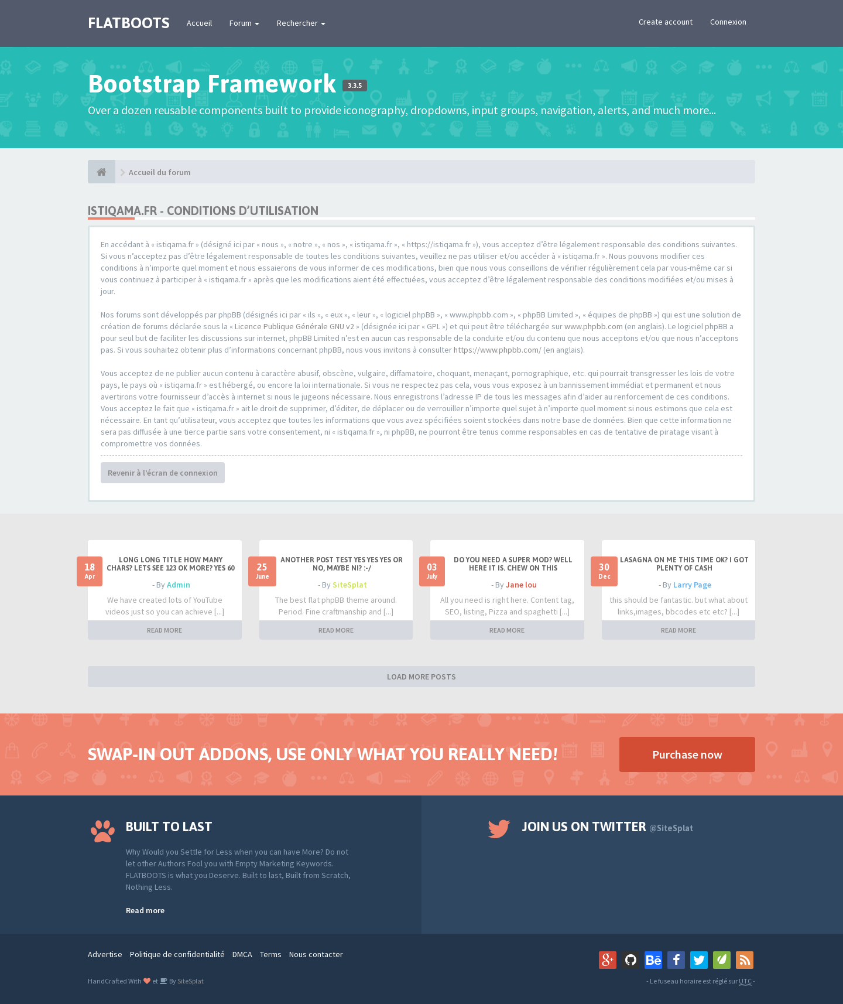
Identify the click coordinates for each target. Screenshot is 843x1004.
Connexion (728, 21)
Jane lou (521, 584)
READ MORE (164, 630)
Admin (178, 584)
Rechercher (301, 23)
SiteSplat (350, 584)
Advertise (105, 954)
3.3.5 (355, 85)
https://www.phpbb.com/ (498, 349)
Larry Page (692, 584)
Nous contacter (316, 954)
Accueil (199, 23)
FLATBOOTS (128, 23)
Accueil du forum (160, 172)
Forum (244, 23)
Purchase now (687, 754)
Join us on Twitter (607, 826)
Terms (271, 954)
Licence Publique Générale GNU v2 (294, 326)
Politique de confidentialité (177, 954)
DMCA (242, 954)
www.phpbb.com (593, 326)
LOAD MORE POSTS (421, 676)
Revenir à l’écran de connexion (163, 472)
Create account (666, 21)
